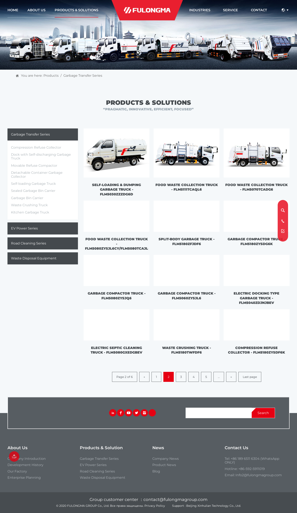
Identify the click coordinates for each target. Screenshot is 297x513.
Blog (156, 471)
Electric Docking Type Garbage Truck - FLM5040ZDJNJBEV (256, 298)
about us (36, 10)
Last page (250, 377)
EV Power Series (24, 228)
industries (199, 10)
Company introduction (26, 459)
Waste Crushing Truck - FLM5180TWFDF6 (186, 350)
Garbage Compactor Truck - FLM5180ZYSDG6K (256, 241)
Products (51, 76)
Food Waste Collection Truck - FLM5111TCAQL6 (186, 187)
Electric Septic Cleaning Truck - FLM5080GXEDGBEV (116, 350)
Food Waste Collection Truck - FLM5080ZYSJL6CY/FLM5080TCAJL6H (116, 243)
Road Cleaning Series (28, 243)
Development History (25, 465)
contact (259, 10)
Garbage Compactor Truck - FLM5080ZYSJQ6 (116, 295)
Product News (164, 465)
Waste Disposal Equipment (34, 258)
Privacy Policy (154, 506)
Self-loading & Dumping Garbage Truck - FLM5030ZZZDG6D (116, 189)
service (230, 10)
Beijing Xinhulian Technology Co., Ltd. (213, 506)
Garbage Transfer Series (82, 76)
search (263, 413)
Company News (165, 459)
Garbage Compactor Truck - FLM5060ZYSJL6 (187, 295)
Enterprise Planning (24, 478)
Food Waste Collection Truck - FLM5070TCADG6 (256, 187)
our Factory (17, 471)
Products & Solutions (76, 10)
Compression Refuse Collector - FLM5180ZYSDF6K (256, 350)
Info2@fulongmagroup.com (258, 475)
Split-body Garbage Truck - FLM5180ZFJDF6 (186, 241)
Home (12, 10)
